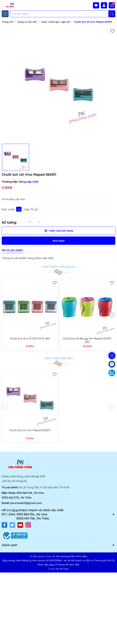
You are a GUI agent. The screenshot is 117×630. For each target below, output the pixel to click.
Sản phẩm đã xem (58, 358)
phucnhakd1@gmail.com (26, 503)
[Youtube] (20, 525)
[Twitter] (12, 525)
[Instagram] (28, 525)
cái (19, 209)
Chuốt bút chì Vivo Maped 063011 (30, 430)
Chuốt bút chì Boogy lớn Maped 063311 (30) (87, 340)
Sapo (66, 568)
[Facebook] (4, 525)
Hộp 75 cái (31, 209)
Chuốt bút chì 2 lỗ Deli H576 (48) (30, 338)
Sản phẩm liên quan (58, 267)
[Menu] (5, 13)
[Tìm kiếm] (111, 13)
